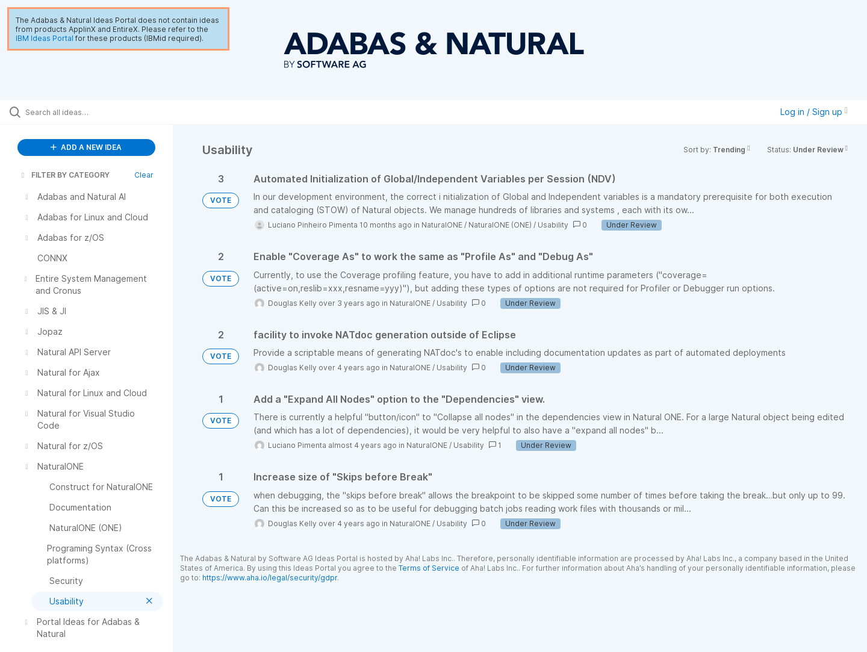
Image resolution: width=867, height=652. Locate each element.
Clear (144, 174)
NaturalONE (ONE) (500, 224)
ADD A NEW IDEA (86, 147)
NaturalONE (441, 224)
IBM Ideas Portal (44, 38)
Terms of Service (429, 568)
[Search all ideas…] (101, 112)
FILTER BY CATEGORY (64, 174)
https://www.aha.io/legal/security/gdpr (269, 577)
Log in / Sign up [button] (814, 112)
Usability (553, 224)
